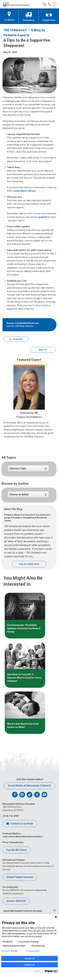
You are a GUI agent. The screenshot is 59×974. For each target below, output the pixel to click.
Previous (16, 339)
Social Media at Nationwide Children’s (29, 785)
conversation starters (24, 191)
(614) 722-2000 (11, 816)
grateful (42, 217)
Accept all (29, 958)
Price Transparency (13, 842)
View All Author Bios (29, 564)
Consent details (9, 951)
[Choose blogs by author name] (28, 495)
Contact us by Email (19, 824)
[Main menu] (54, 4)
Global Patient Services (19, 877)
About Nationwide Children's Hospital (22, 911)
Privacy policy (32, 951)
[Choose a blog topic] (28, 469)
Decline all (29, 964)
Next (42, 350)
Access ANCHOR (16, 900)
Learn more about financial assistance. (23, 836)
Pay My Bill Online (16, 849)
